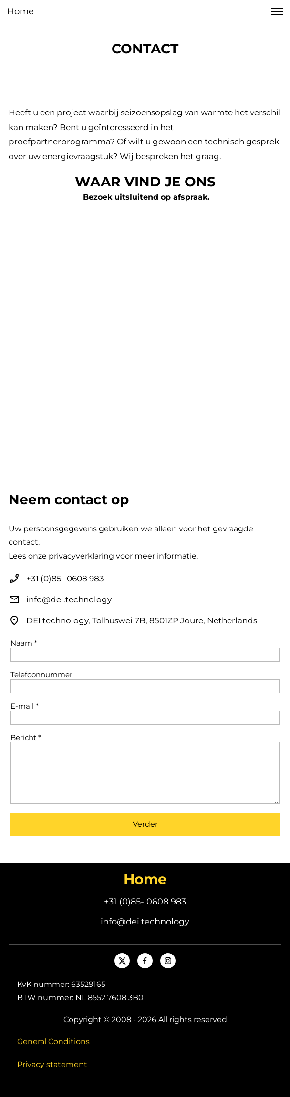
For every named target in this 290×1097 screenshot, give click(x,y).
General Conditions (53, 1041)
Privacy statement (52, 1064)
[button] (277, 11)
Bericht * (25, 737)
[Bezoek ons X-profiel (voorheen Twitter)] (122, 960)
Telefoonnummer (41, 674)
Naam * (23, 643)
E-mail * (24, 706)
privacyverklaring (81, 555)
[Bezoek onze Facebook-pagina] (145, 960)
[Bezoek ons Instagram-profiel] (168, 960)
